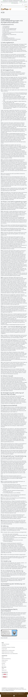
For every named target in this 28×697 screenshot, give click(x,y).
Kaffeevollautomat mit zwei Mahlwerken (10, 653)
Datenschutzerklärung (6, 658)
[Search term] (13, 7)
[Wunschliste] (22, 5)
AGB (3, 657)
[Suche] (26, 7)
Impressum (4, 661)
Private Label (4, 648)
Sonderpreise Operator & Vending (8, 647)
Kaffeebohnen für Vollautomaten (8, 650)
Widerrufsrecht (5, 660)
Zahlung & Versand (5, 644)
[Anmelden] (1, 5)
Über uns (3, 664)
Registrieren (4, 670)
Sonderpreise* (15, 3)
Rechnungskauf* (23, 1)
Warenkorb (4, 645)
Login (3, 668)
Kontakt (3, 663)
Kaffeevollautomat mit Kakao (7, 652)
